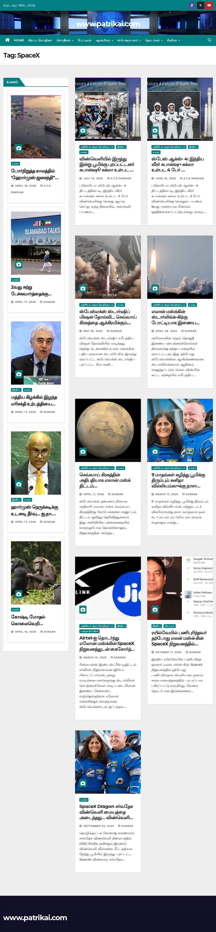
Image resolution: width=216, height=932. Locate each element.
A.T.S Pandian (119, 178)
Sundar (47, 301)
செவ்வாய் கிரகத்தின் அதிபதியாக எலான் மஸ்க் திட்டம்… (104, 480)
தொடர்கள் (153, 40)
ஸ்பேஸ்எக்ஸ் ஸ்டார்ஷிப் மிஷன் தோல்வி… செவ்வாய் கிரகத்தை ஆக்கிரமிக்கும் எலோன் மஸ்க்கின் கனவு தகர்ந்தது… (107, 323)
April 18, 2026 (26, 185)
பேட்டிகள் (85, 40)
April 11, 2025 (94, 494)
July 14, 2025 (94, 178)
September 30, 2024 (99, 825)
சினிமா (172, 40)
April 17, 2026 (26, 301)
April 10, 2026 (26, 631)
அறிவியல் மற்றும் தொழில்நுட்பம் (97, 147)
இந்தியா (16, 390)
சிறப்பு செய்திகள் (40, 40)
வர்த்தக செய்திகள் (89, 631)
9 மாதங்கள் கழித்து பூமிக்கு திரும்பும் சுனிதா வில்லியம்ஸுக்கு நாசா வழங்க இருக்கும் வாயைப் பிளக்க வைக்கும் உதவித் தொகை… (178, 488)
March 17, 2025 (167, 494)
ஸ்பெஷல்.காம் (128, 40)
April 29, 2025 (167, 331)
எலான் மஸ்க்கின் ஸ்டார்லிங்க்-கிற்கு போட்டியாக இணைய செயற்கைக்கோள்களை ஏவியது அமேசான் (174, 323)
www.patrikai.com (108, 23)
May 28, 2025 (94, 331)
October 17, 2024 (169, 652)
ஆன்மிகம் (103, 40)
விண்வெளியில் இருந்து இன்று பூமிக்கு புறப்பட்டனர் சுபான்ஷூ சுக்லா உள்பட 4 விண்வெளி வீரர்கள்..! (106, 167)
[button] (209, 40)
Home (19, 40)
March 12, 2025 (96, 657)
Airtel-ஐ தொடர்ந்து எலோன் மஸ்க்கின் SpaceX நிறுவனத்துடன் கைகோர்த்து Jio (107, 646)
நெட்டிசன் (169, 626)
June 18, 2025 (166, 178)
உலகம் (15, 163)
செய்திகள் (64, 40)
